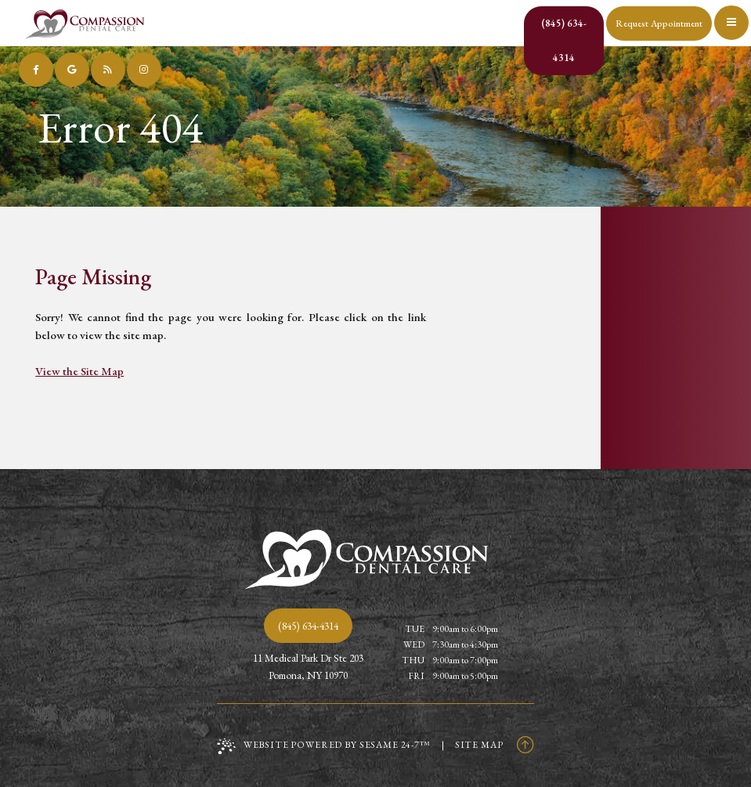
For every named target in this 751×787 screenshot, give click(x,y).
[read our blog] (108, 69)
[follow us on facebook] (36, 69)
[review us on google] (72, 69)
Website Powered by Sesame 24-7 (324, 746)
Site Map (479, 744)
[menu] (734, 17)
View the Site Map (79, 370)
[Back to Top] (525, 744)
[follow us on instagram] (144, 69)
